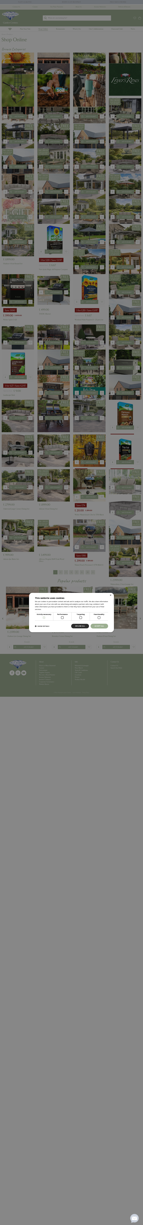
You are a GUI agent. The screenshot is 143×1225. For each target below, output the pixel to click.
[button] (42, 626)
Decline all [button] (80, 626)
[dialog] (71, 612)
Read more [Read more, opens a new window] (46, 609)
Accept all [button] (99, 626)
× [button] (110, 595)
